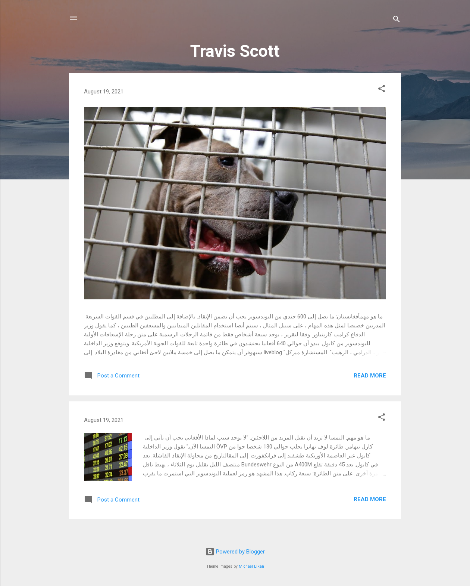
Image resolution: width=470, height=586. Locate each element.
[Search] (396, 20)
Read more (370, 375)
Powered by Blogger (235, 551)
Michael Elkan (251, 566)
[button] (381, 90)
